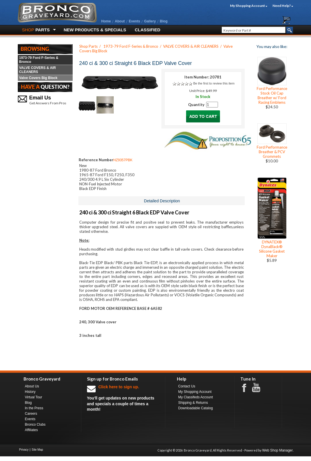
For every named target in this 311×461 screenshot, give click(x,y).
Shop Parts (88, 46)
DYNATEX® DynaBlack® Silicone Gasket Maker (272, 249)
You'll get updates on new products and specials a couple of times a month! (123, 398)
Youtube (259, 388)
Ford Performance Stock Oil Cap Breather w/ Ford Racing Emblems (272, 95)
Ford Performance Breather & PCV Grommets (272, 152)
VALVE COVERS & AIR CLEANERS (37, 70)
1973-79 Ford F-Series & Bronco (39, 60)
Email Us (40, 98)
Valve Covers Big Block (38, 78)
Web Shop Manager (277, 450)
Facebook (247, 387)
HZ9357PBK (123, 160)
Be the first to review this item (214, 83)
